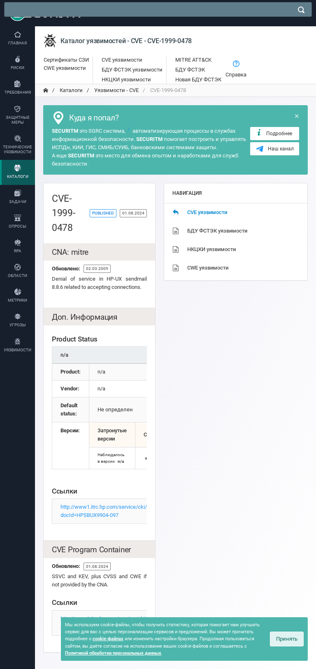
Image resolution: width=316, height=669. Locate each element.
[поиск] (301, 10)
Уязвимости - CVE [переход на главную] (116, 90)
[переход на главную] (45, 90)
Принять (286, 639)
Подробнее (274, 133)
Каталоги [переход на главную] (70, 90)
